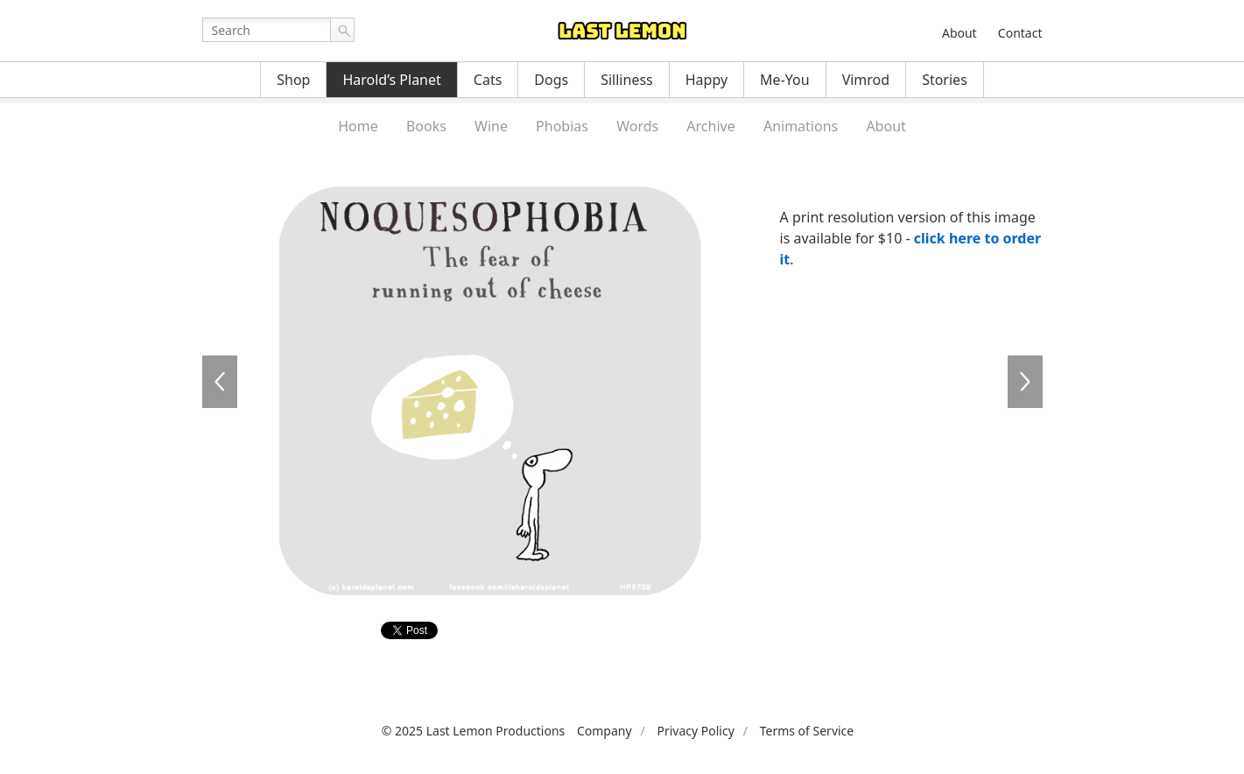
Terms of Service (807, 730)
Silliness (627, 79)
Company (604, 730)
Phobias (562, 126)
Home (358, 126)
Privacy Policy (695, 730)
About (959, 33)
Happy (706, 79)
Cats (488, 79)
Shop (293, 79)
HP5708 (219, 381)
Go (342, 30)
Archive (710, 126)
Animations (800, 126)
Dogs (551, 79)
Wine (491, 126)
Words (637, 126)
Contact (1020, 33)
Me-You (785, 79)
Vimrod (866, 79)
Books (426, 126)
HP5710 (1025, 381)
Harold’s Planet (391, 79)
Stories (944, 79)
